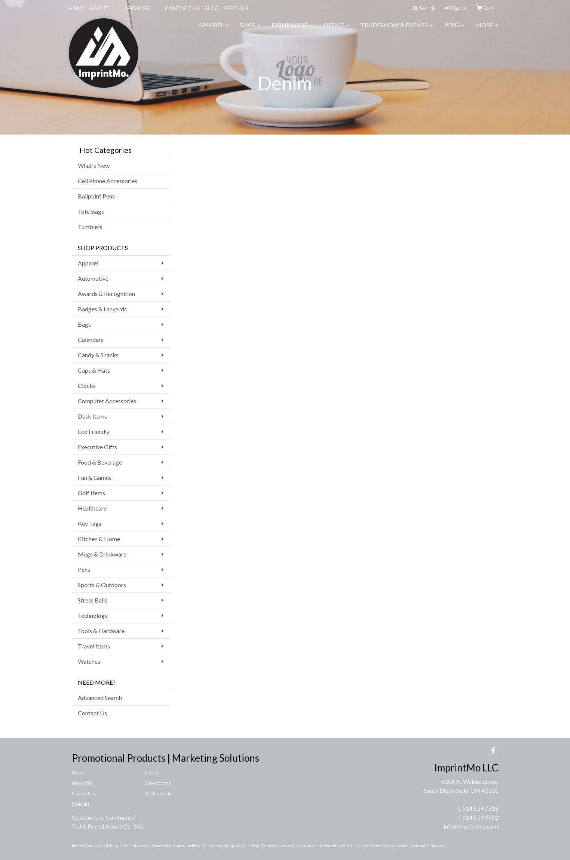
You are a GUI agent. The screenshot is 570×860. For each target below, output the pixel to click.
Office (336, 29)
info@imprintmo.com (471, 826)
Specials (80, 804)
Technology (93, 615)
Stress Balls (92, 600)
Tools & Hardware (101, 630)
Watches (89, 661)
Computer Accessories (107, 400)
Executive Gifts (97, 446)
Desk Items (92, 416)
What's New (94, 165)
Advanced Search (100, 697)
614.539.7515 (480, 808)
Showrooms (158, 783)
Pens (454, 29)
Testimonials (158, 793)
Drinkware (292, 29)
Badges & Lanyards (102, 308)
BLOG (212, 8)
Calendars (91, 339)
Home (78, 773)
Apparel (213, 29)
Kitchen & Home (99, 538)
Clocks (87, 385)
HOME (77, 8)
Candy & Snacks (98, 354)
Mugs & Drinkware (102, 554)
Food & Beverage (100, 462)
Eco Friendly (94, 431)
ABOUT (99, 8)
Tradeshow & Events (397, 29)
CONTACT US (182, 8)
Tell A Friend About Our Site (108, 826)
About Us (82, 783)
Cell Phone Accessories (107, 180)
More (486, 29)
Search (152, 773)
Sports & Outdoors (102, 584)
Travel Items (94, 646)
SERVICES (137, 8)
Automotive (93, 278)
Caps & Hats (94, 370)
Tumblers (90, 226)
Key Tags (89, 523)
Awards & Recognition (106, 293)
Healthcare (92, 508)
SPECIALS (236, 8)
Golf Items (91, 492)
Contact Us (92, 712)
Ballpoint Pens (96, 196)
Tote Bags (91, 211)
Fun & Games (94, 477)
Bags (250, 29)
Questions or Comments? (104, 817)
